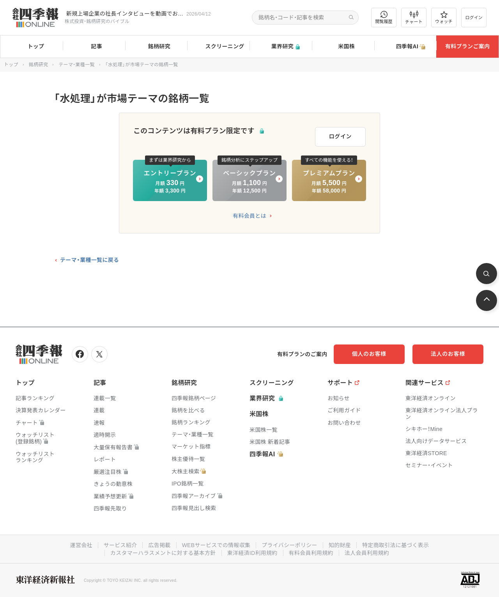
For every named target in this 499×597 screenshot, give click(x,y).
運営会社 (81, 545)
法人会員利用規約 (367, 553)
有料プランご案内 (467, 46)
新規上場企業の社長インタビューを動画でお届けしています (124, 14)
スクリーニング (218, 46)
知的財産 (340, 545)
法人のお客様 (448, 354)
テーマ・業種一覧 (76, 64)
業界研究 (281, 46)
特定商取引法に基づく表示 (395, 545)
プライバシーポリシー (289, 545)
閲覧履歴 (384, 17)
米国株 (343, 46)
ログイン (474, 17)
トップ (31, 46)
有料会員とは (249, 216)
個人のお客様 (370, 354)
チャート (414, 18)
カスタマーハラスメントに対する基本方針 (163, 553)
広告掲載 (159, 545)
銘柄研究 (156, 46)
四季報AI (405, 47)
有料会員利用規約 (311, 553)
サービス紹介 (120, 545)
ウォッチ (444, 17)
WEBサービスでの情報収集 (216, 545)
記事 (93, 46)
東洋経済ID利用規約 (252, 553)
